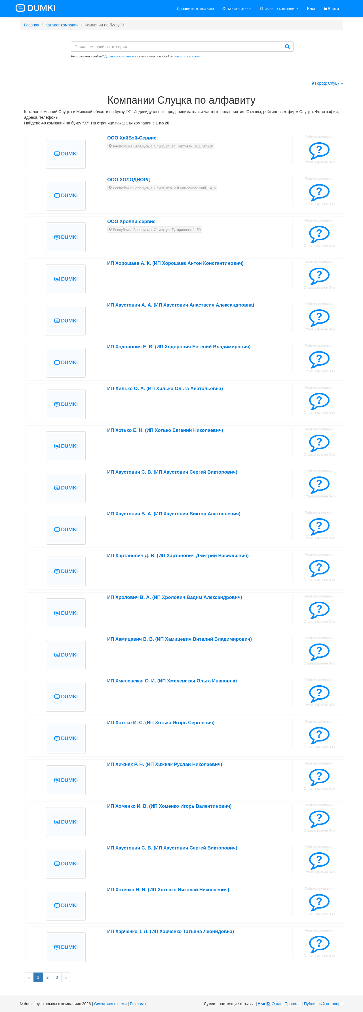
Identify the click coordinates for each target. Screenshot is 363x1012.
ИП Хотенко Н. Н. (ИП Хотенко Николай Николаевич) (168, 889)
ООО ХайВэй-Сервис (132, 138)
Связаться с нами (110, 1003)
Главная (31, 25)
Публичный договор (322, 1003)
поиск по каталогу (187, 56)
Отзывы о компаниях (279, 8)
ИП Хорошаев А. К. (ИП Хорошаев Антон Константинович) (175, 263)
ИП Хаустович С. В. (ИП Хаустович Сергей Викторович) (172, 472)
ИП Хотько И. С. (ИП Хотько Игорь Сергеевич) (160, 722)
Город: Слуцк (327, 83)
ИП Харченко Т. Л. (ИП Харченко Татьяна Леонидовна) (170, 931)
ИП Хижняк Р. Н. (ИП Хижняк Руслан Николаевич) (164, 764)
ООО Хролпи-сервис (131, 221)
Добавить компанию (195, 8)
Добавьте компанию (119, 56)
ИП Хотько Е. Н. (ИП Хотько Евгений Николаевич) (165, 430)
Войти (331, 8)
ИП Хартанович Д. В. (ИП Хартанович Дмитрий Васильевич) (178, 555)
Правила (292, 1003)
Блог (311, 8)
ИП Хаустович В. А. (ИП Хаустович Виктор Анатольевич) (173, 514)
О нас (277, 1003)
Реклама (138, 1003)
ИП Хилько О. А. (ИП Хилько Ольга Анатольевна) (165, 388)
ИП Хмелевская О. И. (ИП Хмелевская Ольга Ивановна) (172, 681)
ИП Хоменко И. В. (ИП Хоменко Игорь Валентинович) (169, 806)
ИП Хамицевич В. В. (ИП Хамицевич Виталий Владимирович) (179, 639)
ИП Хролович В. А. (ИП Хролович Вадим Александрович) (174, 597)
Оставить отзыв (237, 8)
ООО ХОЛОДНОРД (128, 179)
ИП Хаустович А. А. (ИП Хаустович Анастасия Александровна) (180, 305)
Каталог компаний (62, 25)
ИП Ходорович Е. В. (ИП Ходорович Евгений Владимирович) (179, 346)
